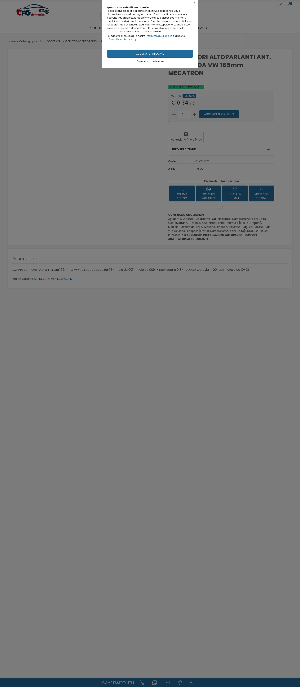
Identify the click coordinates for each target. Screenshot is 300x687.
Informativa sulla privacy (121, 39)
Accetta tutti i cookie (150, 53)
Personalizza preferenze (150, 61)
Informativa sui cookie (159, 36)
